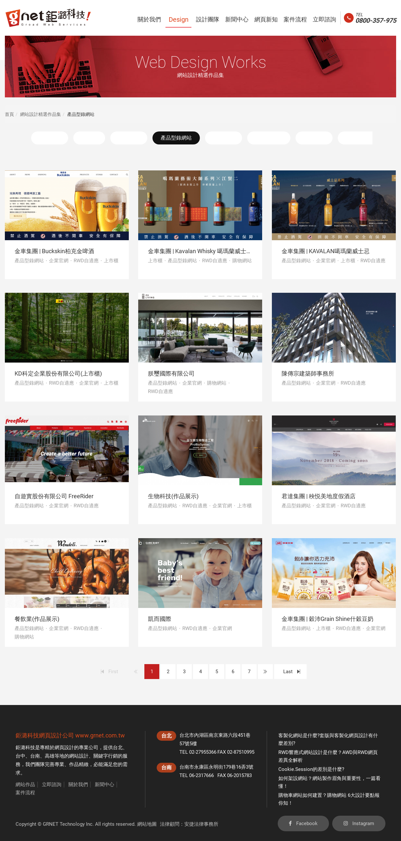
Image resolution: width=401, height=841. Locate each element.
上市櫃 (89, 138)
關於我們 (78, 784)
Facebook (303, 823)
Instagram (359, 823)
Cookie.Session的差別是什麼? (311, 769)
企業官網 (128, 138)
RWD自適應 (268, 138)
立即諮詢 (51, 784)
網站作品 (25, 784)
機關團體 (314, 138)
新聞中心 (104, 784)
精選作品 (49, 138)
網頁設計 (64, 747)
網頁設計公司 (56, 735)
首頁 (9, 114)
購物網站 (223, 138)
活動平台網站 (361, 138)
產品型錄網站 (176, 138)
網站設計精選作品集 (40, 114)
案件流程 (25, 793)
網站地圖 (147, 824)
